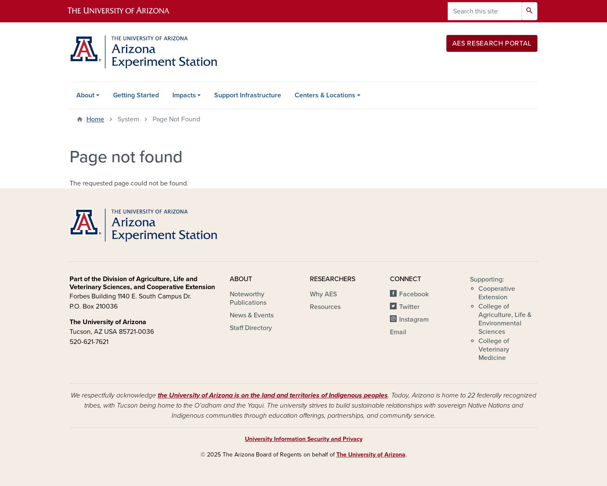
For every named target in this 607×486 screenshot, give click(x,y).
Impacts (184, 95)
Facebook (414, 294)
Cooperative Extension (496, 293)
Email (398, 332)
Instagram (414, 319)
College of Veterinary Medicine (493, 349)
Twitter (409, 307)
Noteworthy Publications (248, 298)
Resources (325, 307)
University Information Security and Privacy (304, 439)
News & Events (252, 315)
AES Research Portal (492, 43)
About (85, 95)
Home (95, 119)
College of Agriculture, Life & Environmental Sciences (505, 319)
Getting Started (136, 95)
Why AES (323, 294)
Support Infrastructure (247, 95)
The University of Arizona (371, 454)
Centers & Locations (325, 95)
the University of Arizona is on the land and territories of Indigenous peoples (273, 395)
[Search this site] (485, 11)
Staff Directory (251, 328)
